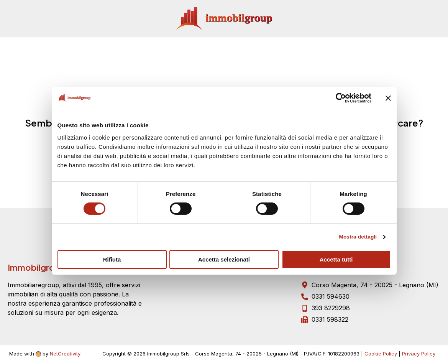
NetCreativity (65, 353)
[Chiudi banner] (388, 98)
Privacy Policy (418, 353)
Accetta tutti (336, 260)
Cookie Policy (380, 353)
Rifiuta (112, 260)
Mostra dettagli (355, 237)
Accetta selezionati (224, 260)
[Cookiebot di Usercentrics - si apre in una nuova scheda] (337, 98)
